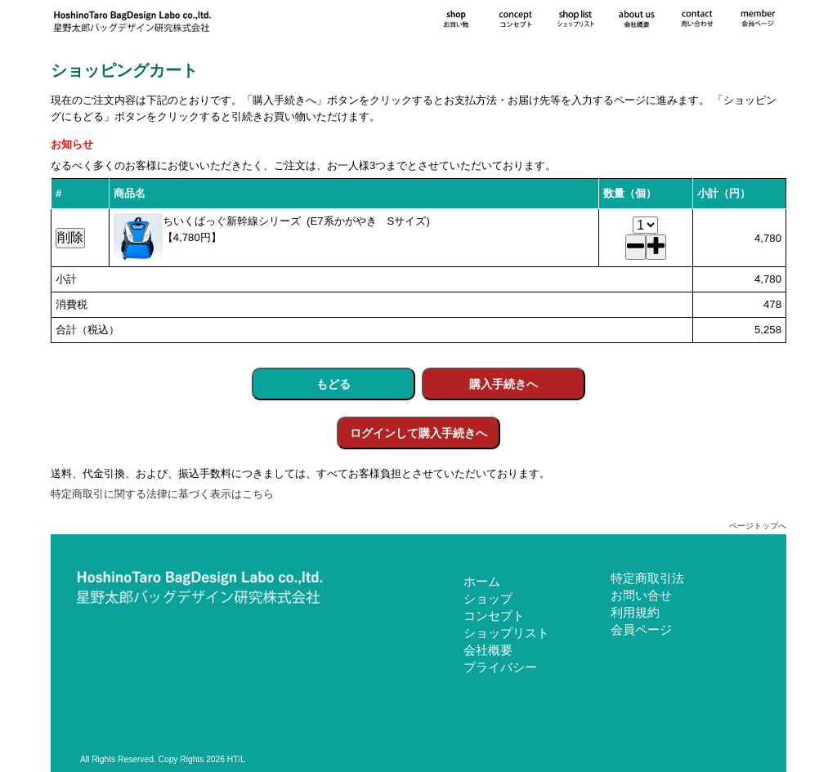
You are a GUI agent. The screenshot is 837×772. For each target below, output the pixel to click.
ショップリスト (506, 633)
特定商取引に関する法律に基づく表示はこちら (162, 494)
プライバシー (500, 667)
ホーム (481, 581)
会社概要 (487, 650)
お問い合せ (641, 595)
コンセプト (494, 616)
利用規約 (635, 612)
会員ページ (641, 629)
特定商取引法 (647, 578)
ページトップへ (757, 525)
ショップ (487, 598)
